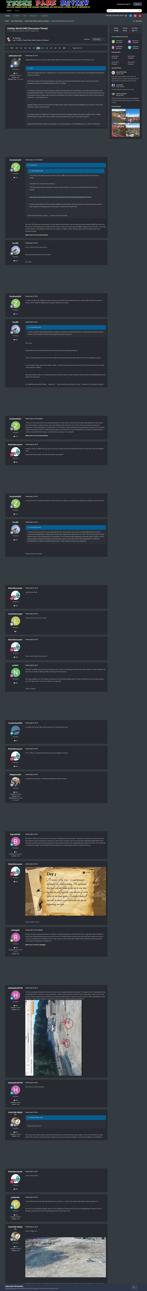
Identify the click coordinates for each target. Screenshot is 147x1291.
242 (55, 48)
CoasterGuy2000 (15, 723)
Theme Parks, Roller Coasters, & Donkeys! (36, 40)
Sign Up (137, 4)
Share (87, 39)
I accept (136, 1287)
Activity (17, 10)
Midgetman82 (15, 774)
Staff (24, 16)
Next (64, 48)
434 (16, 1005)
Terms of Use (9, 1288)
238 (38, 48)
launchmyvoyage (15, 614)
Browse (9, 11)
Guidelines (17, 16)
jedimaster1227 (15, 56)
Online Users (33, 16)
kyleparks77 (136, 46)
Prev (11, 48)
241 (51, 48)
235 (25, 48)
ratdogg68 (15, 930)
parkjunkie (15, 1197)
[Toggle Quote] (28, 68)
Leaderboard (44, 16)
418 (16, 1215)
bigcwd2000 (15, 834)
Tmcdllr (15, 243)
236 (30, 48)
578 (16, 948)
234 (21, 48)
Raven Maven (136, 40)
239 (42, 48)
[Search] (117, 10)
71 (15, 852)
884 (16, 683)
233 (17, 48)
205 (16, 462)
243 (60, 48)
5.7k (16, 1132)
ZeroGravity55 (15, 160)
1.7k (16, 177)
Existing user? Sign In (124, 4)
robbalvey (18, 38)
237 (34, 48)
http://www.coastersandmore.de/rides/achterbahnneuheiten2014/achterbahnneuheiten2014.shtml (60, 197)
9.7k (16, 73)
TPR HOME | (109, 15)
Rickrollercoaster (15, 445)
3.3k (16, 261)
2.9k (16, 792)
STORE (122, 15)
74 (15, 740)
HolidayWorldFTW (15, 988)
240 (47, 48)
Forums (7, 16)
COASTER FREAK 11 (15, 1113)
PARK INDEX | (116, 15)
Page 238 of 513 (78, 48)
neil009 (15, 665)
